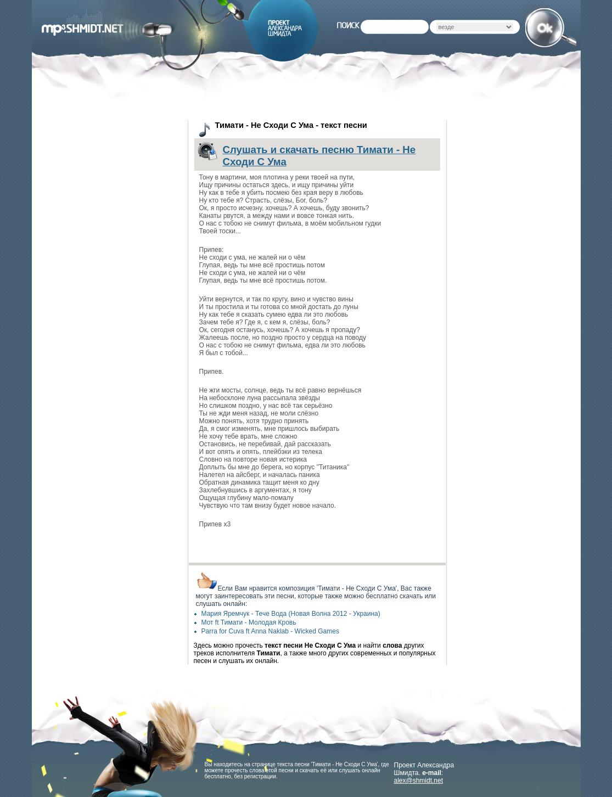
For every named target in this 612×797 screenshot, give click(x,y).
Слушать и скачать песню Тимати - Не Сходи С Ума (319, 155)
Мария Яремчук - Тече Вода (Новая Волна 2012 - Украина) (290, 614)
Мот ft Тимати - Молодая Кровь (248, 622)
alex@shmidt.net (418, 780)
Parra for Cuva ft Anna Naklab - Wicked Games (270, 631)
